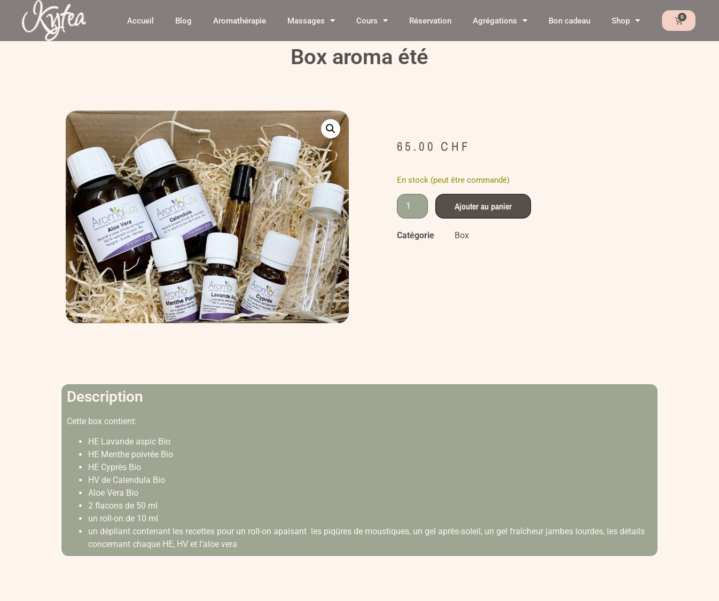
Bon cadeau (569, 21)
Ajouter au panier (483, 206)
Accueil (140, 21)
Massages (311, 20)
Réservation (430, 21)
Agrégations (500, 20)
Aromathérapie (239, 21)
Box (462, 235)
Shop (626, 20)
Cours (372, 20)
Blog (183, 21)
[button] (330, 128)
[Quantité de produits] (412, 206)
